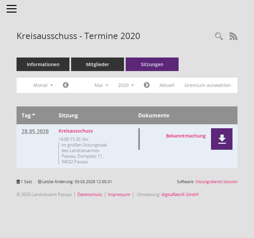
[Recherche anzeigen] (219, 36)
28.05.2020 (35, 131)
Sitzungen (152, 64)
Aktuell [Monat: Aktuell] (167, 85)
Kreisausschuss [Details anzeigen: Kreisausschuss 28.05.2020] (76, 131)
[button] (222, 139)
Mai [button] (101, 85)
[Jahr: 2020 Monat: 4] (65, 85)
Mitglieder (97, 64)
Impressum (119, 194)
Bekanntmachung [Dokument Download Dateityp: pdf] (186, 136)
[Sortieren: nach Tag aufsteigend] (33, 115)
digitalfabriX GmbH (180, 194)
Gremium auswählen (208, 85)
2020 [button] (126, 85)
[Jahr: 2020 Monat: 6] (146, 85)
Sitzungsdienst (216, 181)
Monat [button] (43, 85)
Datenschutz (89, 194)
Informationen (43, 64)
